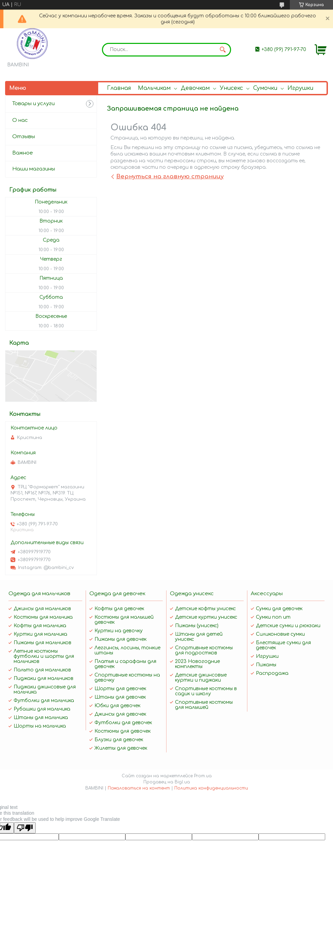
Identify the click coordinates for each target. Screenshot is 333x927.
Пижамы (266, 664)
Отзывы (23, 137)
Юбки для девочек (117, 705)
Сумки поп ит (273, 617)
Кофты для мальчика (40, 625)
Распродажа (272, 673)
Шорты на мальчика (40, 726)
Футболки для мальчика (44, 700)
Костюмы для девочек (122, 731)
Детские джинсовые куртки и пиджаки (201, 677)
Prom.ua (203, 776)
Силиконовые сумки (280, 634)
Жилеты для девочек (120, 748)
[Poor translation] (25, 827)
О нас (20, 120)
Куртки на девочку (118, 630)
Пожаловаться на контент (139, 788)
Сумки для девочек (279, 608)
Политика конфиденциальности (211, 788)
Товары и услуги (33, 104)
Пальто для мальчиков (42, 669)
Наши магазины (33, 169)
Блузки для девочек (118, 739)
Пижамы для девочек (120, 639)
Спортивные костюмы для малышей (204, 705)
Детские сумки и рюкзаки (288, 625)
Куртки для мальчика (40, 634)
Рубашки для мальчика (42, 709)
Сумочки (265, 88)
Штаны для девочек (120, 697)
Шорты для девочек (120, 688)
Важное (22, 153)
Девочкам (195, 88)
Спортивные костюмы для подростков (204, 650)
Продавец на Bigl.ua (166, 782)
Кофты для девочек (119, 608)
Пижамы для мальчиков (42, 642)
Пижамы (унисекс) (196, 625)
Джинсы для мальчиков (42, 608)
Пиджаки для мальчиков (43, 678)
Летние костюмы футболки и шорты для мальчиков (44, 656)
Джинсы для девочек (120, 714)
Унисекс (231, 88)
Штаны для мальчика (41, 717)
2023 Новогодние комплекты (197, 664)
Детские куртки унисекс (206, 617)
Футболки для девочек (123, 722)
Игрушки (300, 88)
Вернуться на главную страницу (170, 176)
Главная (119, 88)
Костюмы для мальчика (43, 617)
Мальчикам (154, 88)
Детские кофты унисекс (205, 608)
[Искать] (222, 49)
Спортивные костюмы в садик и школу (206, 691)
